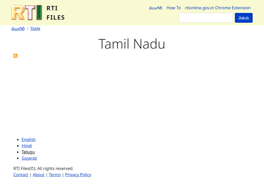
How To (174, 8)
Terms (55, 174)
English (29, 139)
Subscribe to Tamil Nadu (15, 56)
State (35, 28)
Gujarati (29, 158)
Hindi (27, 146)
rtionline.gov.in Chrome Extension (218, 8)
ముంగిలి (155, 8)
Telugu (28, 152)
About (38, 174)
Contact (20, 174)
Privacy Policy (78, 174)
